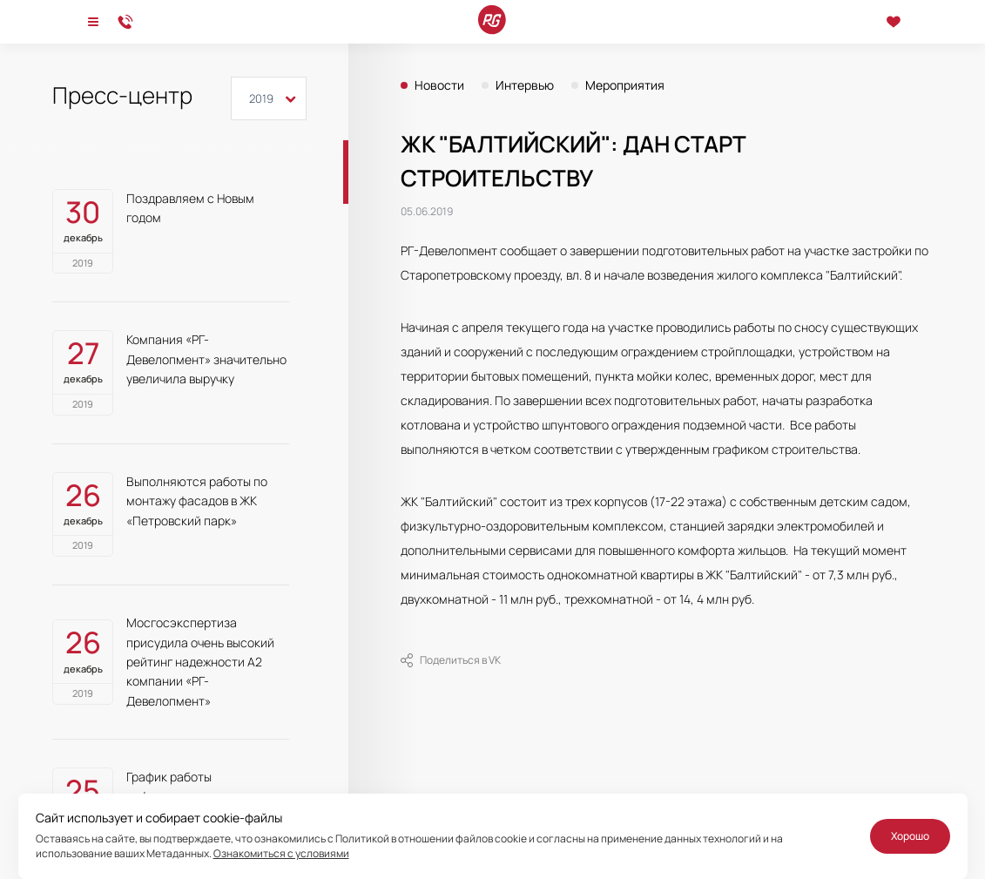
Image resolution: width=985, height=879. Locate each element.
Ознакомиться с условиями (281, 853)
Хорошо (910, 835)
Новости (439, 85)
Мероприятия (625, 85)
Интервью (525, 85)
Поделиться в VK (451, 660)
